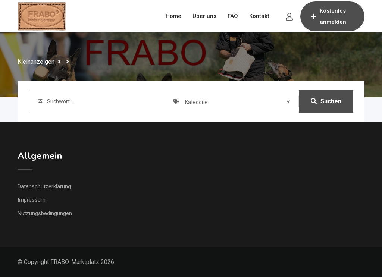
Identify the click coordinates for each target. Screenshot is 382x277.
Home (173, 16)
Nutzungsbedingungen (45, 213)
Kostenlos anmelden (328, 16)
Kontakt (259, 16)
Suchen (326, 101)
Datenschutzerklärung (44, 186)
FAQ (233, 16)
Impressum (32, 199)
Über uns (204, 16)
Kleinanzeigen (36, 61)
